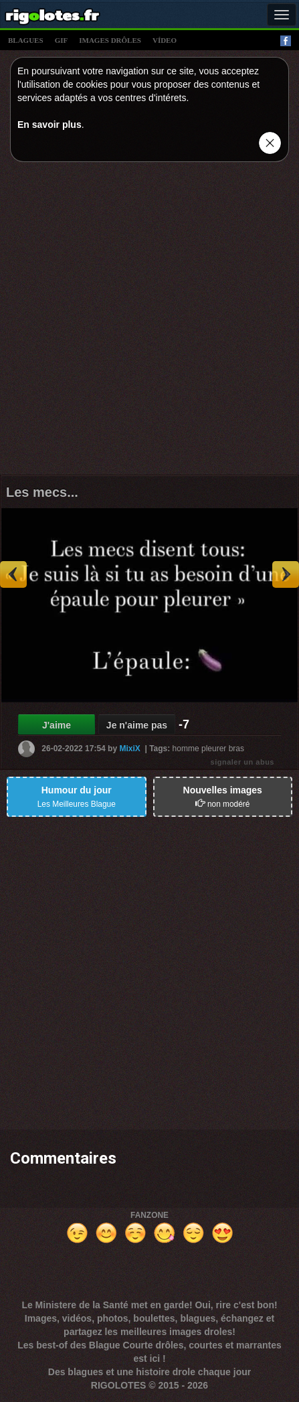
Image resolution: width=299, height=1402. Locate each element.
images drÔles (110, 40)
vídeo (165, 40)
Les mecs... (42, 492)
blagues (25, 40)
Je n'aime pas (136, 725)
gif (61, 40)
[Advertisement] (149, 321)
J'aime (56, 725)
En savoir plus (49, 124)
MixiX (129, 748)
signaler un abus (242, 762)
